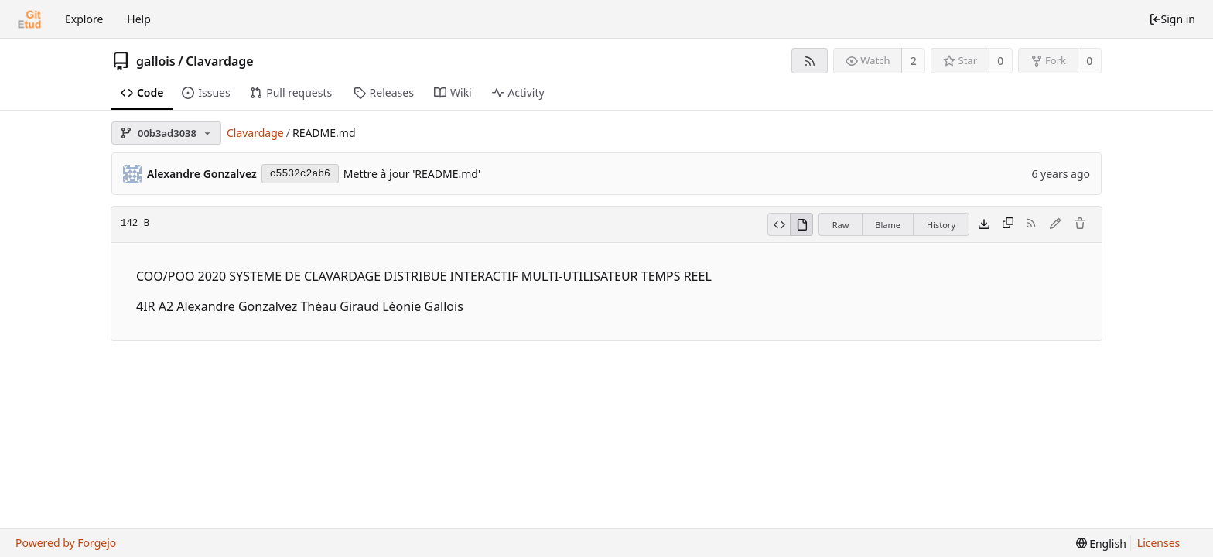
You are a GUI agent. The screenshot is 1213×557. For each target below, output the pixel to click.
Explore (84, 19)
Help (139, 19)
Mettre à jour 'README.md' (411, 173)
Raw (840, 225)
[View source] (778, 224)
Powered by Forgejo (65, 542)
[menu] (1101, 543)
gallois (156, 61)
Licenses (1159, 542)
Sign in (1172, 19)
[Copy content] (1008, 224)
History (941, 225)
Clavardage (220, 61)
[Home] (29, 19)
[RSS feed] (809, 60)
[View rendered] (801, 224)
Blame (887, 225)
